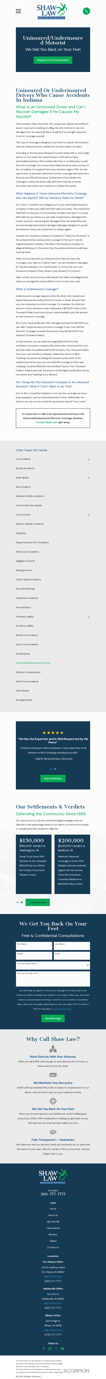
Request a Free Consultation (53, 60)
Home (53, 1208)
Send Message (53, 1018)
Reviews (53, 1234)
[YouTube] (62, 1348)
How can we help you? (27, 973)
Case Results (53, 1228)
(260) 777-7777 (53, 1281)
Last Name (60, 944)
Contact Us (53, 1247)
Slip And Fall (53, 1221)
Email (57, 954)
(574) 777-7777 (53, 1334)
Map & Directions (53, 1276)
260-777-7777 (53, 1194)
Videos (53, 1240)
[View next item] (55, 769)
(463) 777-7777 (53, 1307)
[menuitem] (51, 459)
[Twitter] (56, 1348)
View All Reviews (53, 778)
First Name (22, 944)
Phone (20, 954)
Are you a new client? (27, 963)
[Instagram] (49, 1348)
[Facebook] (43, 1348)
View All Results (37, 902)
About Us (53, 1215)
